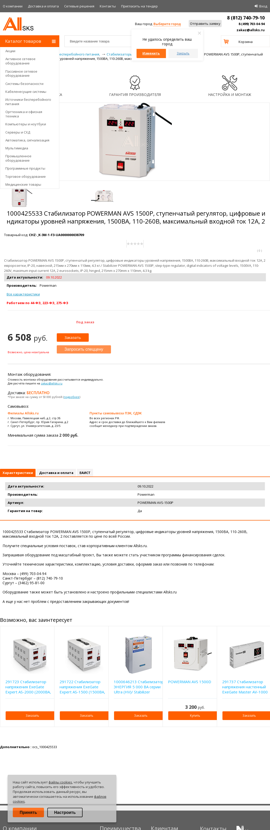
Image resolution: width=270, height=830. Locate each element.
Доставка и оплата (43, 6)
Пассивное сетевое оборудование (21, 73)
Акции (10, 51)
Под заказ (85, 322)
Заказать (72, 337)
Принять (28, 812)
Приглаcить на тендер (139, 6)
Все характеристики (23, 294)
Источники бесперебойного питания (28, 101)
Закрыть (183, 53)
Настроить (65, 812)
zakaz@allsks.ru (251, 30)
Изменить (151, 53)
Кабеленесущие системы (25, 91)
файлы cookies (60, 782)
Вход (263, 6)
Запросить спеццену (83, 349)
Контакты (108, 6)
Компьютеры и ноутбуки (25, 124)
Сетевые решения (79, 6)
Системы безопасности (24, 83)
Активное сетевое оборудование (20, 61)
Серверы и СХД (17, 132)
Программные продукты (25, 168)
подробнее (72, 397)
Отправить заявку (205, 23)
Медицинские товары (23, 184)
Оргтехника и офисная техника (23, 113)
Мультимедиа (16, 148)
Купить (195, 715)
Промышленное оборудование (18, 158)
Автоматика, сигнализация (27, 140)
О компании (12, 6)
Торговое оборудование (25, 176)
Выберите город (167, 23)
